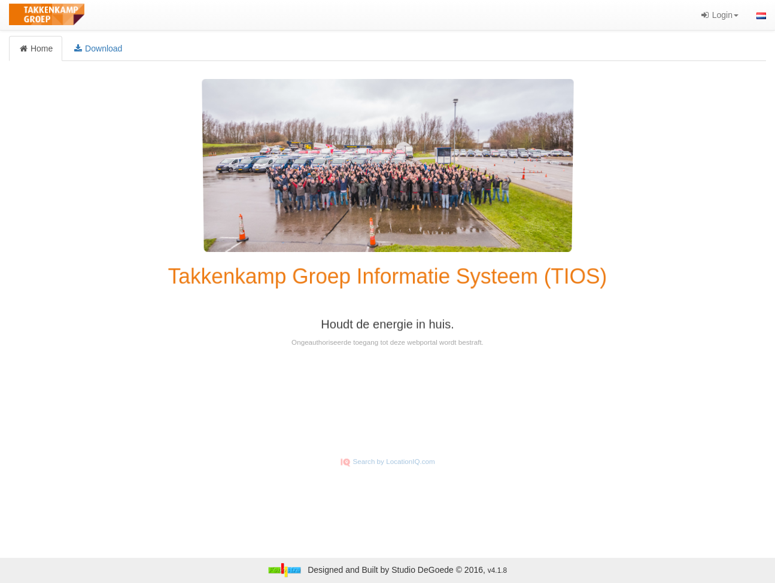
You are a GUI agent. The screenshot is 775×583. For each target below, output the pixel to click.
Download (97, 48)
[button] (761, 15)
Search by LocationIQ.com (387, 469)
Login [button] (719, 15)
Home (36, 48)
